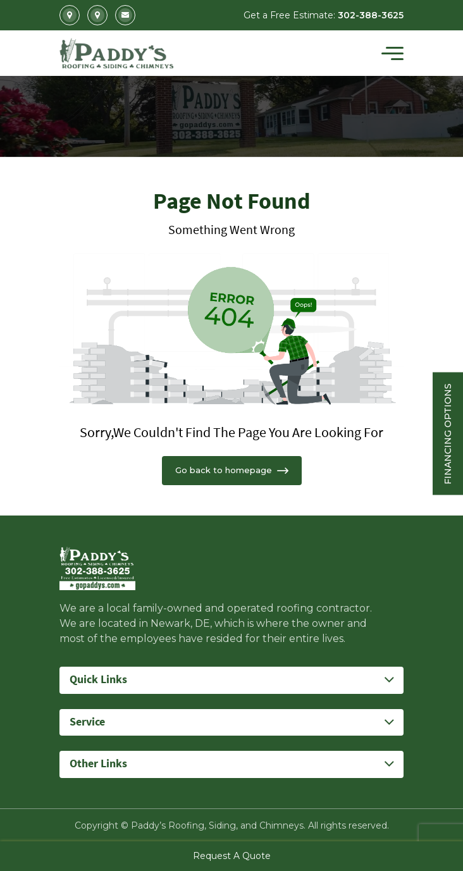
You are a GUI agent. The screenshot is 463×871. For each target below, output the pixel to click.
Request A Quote (232, 856)
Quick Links (98, 680)
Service (87, 722)
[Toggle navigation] (392, 53)
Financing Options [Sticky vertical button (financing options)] (448, 433)
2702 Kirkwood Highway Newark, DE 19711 (69, 15)
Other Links (98, 764)
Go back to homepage (231, 470)
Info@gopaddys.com (125, 15)
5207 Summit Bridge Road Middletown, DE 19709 (97, 15)
